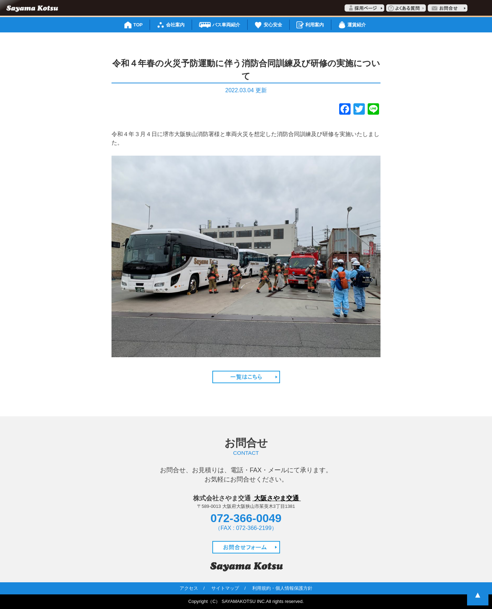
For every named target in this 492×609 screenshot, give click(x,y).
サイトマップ (225, 588)
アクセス (189, 588)
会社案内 (175, 24)
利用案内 (314, 24)
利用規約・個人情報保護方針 (282, 588)
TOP (138, 24)
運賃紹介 (356, 24)
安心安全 (273, 24)
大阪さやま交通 (277, 498)
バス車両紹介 (226, 24)
